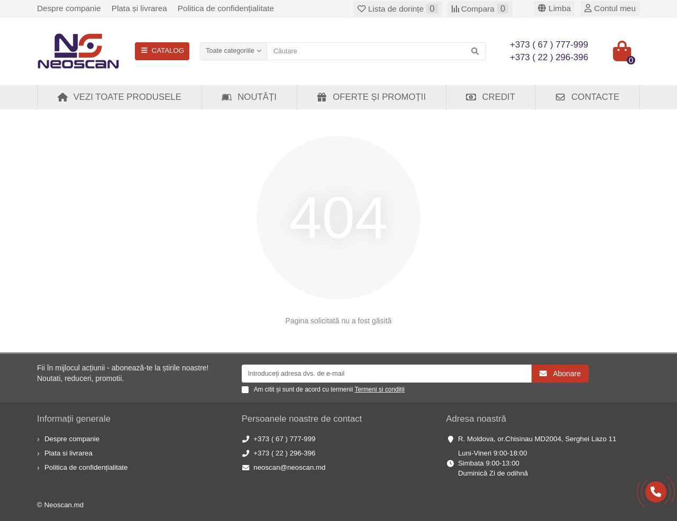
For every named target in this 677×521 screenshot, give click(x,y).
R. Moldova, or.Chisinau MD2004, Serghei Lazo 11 (537, 439)
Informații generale (74, 419)
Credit (490, 97)
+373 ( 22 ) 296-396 (284, 453)
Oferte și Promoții (371, 97)
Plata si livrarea (68, 453)
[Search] (376, 51)
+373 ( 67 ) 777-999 (284, 439)
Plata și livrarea (139, 8)
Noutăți (249, 97)
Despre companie (69, 8)
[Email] (387, 374)
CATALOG (162, 50)
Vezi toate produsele (119, 97)
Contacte (587, 97)
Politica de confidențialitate (226, 8)
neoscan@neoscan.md (289, 467)
